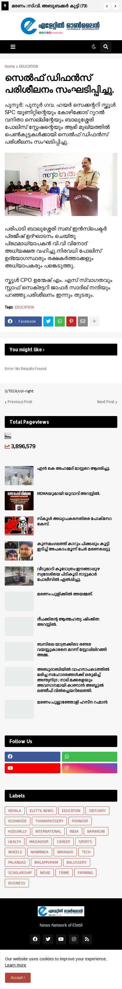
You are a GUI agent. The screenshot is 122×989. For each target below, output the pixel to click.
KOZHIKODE (17, 821)
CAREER (63, 842)
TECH (86, 852)
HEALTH (14, 842)
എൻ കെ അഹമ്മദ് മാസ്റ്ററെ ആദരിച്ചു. (73, 468)
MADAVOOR (38, 842)
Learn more (15, 965)
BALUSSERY (77, 862)
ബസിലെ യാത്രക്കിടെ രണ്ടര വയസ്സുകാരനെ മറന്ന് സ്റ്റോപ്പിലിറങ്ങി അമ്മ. (72, 650)
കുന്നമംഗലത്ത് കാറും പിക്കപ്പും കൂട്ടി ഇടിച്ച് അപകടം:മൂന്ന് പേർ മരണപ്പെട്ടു (73, 546)
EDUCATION (28, 66)
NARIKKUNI (96, 831)
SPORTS (85, 842)
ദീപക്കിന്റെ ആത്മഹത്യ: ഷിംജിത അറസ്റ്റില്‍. (68, 622)
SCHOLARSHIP (20, 873)
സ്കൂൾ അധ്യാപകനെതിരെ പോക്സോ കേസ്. (74, 521)
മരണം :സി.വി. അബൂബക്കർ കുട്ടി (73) (49, 6)
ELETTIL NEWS (41, 810)
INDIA (74, 831)
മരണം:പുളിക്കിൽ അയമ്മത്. (65, 594)
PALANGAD (17, 862)
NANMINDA (40, 852)
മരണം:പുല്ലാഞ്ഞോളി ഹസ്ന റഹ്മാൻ (72, 702)
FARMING (85, 873)
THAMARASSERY (49, 821)
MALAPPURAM (46, 862)
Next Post (105, 402)
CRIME (64, 873)
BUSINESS (16, 883)
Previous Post (20, 402)
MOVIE (45, 873)
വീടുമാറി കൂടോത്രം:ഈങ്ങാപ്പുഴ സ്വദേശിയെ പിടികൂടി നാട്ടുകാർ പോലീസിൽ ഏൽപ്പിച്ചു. (68, 574)
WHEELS (15, 852)
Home (10, 66)
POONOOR (80, 821)
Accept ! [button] (18, 978)
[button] (107, 6)
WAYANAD (65, 852)
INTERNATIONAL (48, 831)
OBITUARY (97, 810)
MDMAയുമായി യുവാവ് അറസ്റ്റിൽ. (68, 493)
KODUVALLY (17, 831)
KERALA (14, 810)
